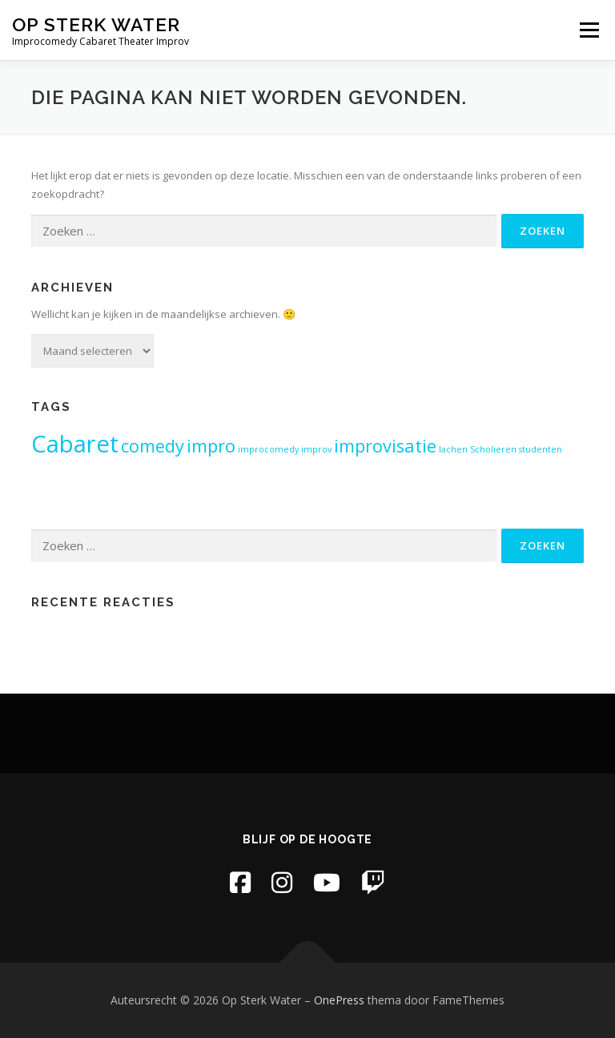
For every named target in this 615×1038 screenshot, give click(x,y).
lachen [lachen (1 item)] (453, 449)
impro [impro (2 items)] (211, 445)
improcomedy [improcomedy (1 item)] (268, 449)
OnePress (339, 1000)
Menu (589, 29)
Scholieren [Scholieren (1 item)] (493, 449)
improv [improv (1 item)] (316, 449)
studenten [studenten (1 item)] (540, 449)
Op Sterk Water (96, 24)
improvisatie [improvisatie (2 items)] (385, 445)
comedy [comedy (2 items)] (152, 445)
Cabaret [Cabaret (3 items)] (75, 444)
